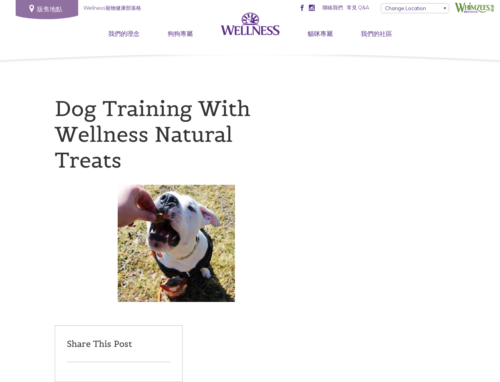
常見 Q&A (358, 7)
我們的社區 (376, 33)
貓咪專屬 (320, 33)
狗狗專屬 (180, 33)
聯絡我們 (333, 7)
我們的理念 (124, 33)
